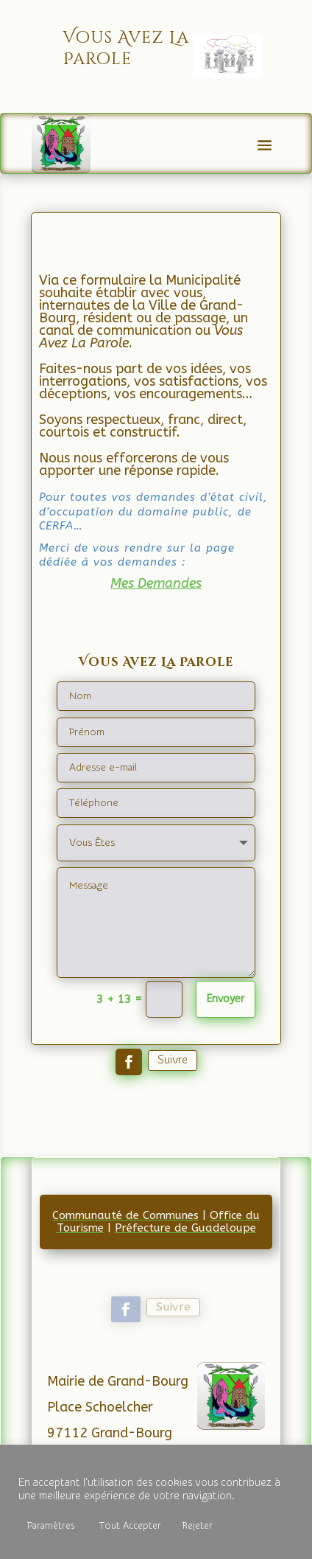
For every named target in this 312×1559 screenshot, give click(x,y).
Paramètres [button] (50, 1525)
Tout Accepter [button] (130, 1525)
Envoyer (225, 999)
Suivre (172, 1059)
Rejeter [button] (197, 1525)
